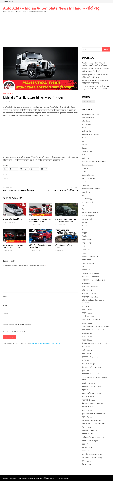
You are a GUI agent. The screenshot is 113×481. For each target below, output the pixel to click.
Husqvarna (85, 185)
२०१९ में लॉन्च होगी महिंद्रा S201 (13, 219)
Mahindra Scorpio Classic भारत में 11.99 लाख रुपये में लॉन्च (66, 220)
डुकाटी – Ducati (87, 333)
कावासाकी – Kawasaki (89, 293)
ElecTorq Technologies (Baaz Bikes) (94, 161)
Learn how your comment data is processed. (45, 343)
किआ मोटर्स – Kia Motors (90, 297)
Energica (85, 168)
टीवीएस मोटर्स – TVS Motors (91, 320)
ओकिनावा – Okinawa (88, 290)
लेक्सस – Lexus (86, 427)
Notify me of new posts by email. (14, 331)
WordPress (59, 478)
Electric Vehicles (87, 165)
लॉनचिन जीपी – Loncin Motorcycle (93, 437)
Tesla (83, 246)
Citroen (84, 148)
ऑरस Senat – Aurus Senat (90, 287)
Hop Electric (86, 182)
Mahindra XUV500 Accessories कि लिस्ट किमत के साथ (40, 220)
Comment (6, 270)
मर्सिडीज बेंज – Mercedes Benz (91, 386)
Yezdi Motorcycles (88, 263)
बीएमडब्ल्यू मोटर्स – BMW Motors (92, 367)
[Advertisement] (56, 30)
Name (5, 296)
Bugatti (84, 138)
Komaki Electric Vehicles (90, 212)
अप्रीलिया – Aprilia (87, 270)
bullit (83, 141)
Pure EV (84, 236)
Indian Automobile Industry (91, 189)
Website (6, 314)
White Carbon (86, 260)
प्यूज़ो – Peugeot (87, 350)
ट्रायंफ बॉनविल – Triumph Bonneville (93, 330)
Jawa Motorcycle (87, 202)
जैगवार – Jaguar (87, 313)
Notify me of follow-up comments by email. (18, 325)
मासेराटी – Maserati (88, 397)
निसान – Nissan (87, 340)
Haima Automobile (88, 178)
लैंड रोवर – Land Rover (89, 434)
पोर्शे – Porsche (86, 347)
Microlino (85, 222)
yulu (83, 266)
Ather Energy (86, 121)
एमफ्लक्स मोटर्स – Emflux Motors (92, 273)
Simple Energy (86, 243)
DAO (83, 155)
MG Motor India (87, 219)
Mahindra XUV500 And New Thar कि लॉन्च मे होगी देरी (13, 246)
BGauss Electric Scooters (90, 134)
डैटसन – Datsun (87, 337)
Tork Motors (86, 249)
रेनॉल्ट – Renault (87, 417)
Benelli (84, 128)
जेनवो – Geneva (87, 309)
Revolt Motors (87, 239)
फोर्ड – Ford (85, 360)
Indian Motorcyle (87, 192)
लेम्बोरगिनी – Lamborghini (90, 430)
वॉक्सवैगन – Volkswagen (90, 441)
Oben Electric (86, 226)
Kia (83, 209)
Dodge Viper (86, 158)
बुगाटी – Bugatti (87, 370)
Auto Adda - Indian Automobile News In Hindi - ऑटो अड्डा (31, 478)
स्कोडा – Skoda (86, 451)
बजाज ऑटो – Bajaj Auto (89, 364)
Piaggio (84, 233)
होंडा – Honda (86, 464)
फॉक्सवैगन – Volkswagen (90, 357)
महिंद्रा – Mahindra (87, 390)
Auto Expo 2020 (87, 124)
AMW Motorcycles (88, 117)
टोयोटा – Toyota (87, 323)
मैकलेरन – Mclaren (88, 407)
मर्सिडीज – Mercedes (88, 383)
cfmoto (84, 145)
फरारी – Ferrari (86, 353)
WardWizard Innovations (90, 256)
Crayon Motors (87, 151)
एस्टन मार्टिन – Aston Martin (90, 277)
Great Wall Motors (88, 175)
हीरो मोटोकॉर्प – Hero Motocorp (92, 457)
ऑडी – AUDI (86, 283)
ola (83, 229)
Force (84, 172)
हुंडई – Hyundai (87, 461)
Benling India (86, 131)
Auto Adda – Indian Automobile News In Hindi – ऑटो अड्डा (51, 8)
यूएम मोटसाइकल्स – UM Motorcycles (93, 413)
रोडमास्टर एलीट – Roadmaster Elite (93, 424)
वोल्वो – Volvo (86, 444)
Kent (83, 205)
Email (5, 305)
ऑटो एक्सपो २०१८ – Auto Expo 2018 (93, 280)
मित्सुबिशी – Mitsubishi (89, 400)
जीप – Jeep (85, 306)
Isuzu (83, 195)
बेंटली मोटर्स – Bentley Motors (91, 374)
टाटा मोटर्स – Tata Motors (90, 316)
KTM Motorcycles (88, 216)
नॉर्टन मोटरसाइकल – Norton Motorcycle (94, 343)
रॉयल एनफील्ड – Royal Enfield (91, 420)
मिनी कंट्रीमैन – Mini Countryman (92, 403)
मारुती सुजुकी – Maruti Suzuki (91, 393)
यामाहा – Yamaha (87, 410)
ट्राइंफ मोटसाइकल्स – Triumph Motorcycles (95, 326)
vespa (84, 253)
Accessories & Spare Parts (90, 114)
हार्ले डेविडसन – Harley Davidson (92, 454)
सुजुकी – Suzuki (87, 447)
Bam (67, 478)
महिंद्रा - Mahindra (8, 93)
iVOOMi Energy (87, 199)
